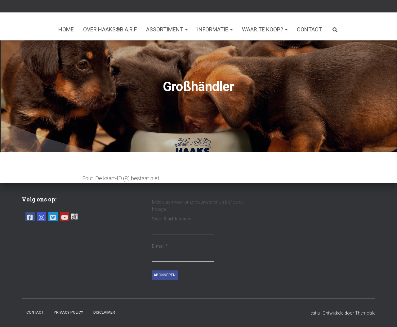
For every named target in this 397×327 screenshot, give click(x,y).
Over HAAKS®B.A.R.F (110, 29)
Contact (309, 29)
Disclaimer (104, 312)
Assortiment (167, 29)
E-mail (159, 246)
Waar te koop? (265, 29)
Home (66, 29)
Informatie (215, 29)
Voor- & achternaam (172, 218)
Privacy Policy (68, 312)
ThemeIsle (365, 313)
